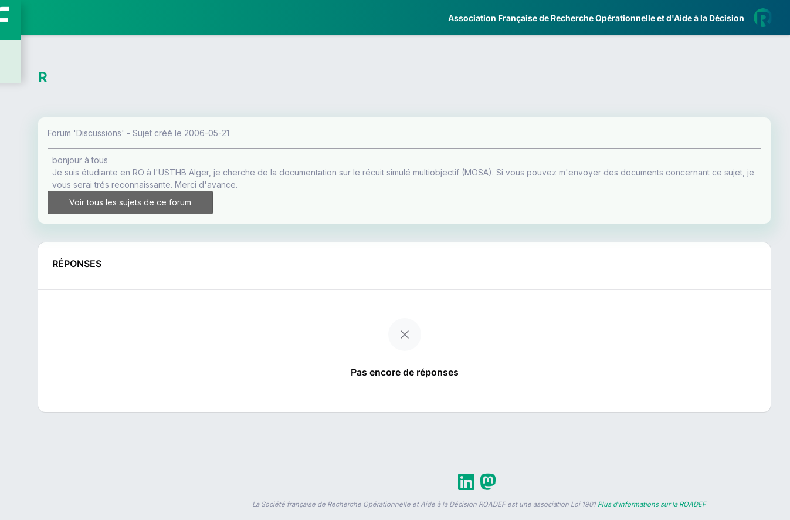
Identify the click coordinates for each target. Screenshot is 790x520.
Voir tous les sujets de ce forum (247, 207)
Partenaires (48, 270)
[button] (17, 348)
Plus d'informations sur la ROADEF (652, 515)
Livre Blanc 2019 (59, 434)
